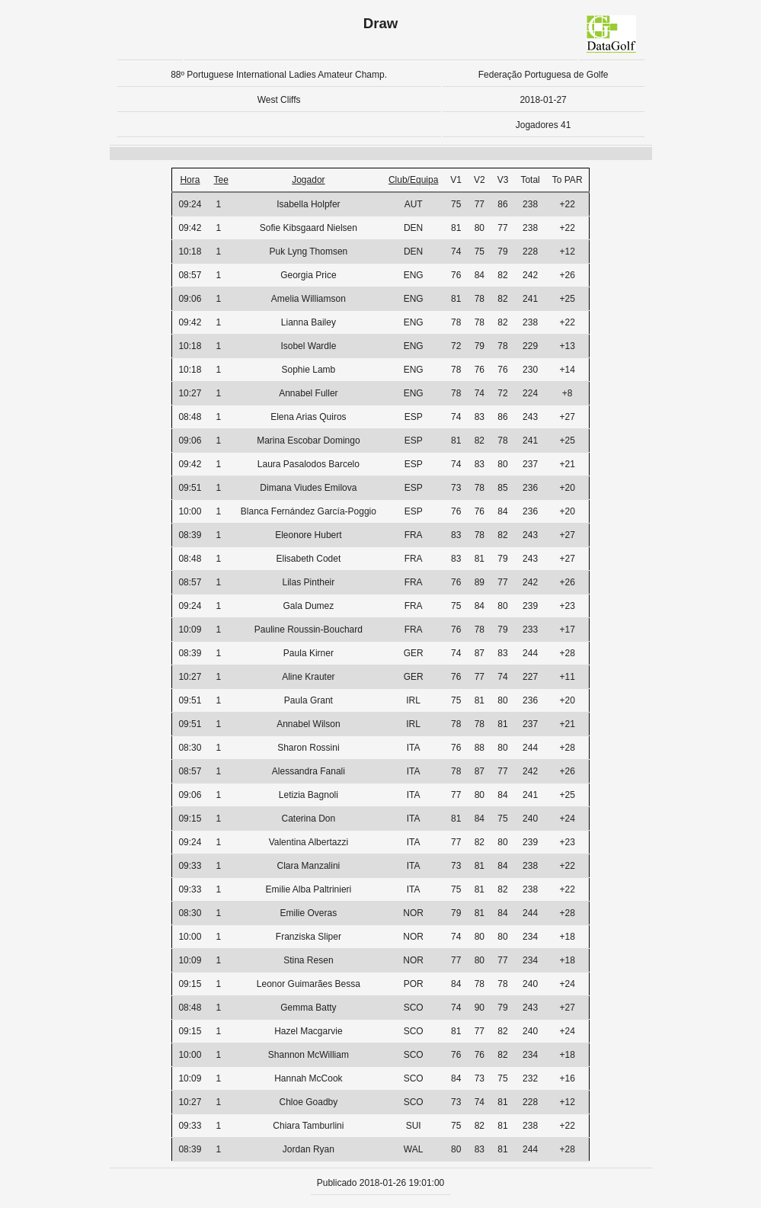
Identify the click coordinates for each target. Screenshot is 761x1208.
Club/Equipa (413, 180)
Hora (190, 180)
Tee (220, 180)
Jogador (308, 180)
